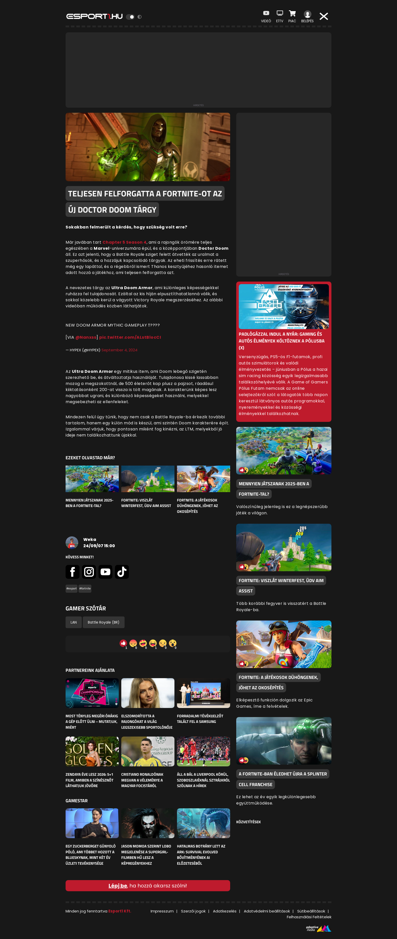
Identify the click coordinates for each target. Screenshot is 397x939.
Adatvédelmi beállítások (267, 911)
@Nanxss (85, 337)
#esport (71, 588)
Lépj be (118, 885)
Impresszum (162, 911)
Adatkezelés (224, 911)
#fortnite (85, 588)
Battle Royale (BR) (104, 622)
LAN (74, 622)
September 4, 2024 (119, 350)
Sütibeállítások (311, 911)
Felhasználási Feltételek (309, 917)
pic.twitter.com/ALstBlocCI (130, 337)
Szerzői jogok (193, 911)
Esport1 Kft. (119, 911)
